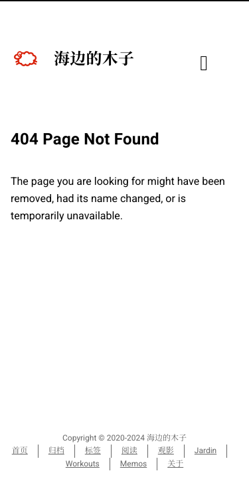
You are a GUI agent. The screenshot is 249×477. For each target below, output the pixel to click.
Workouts (83, 463)
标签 (93, 450)
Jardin (205, 450)
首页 (20, 450)
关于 (175, 463)
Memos (133, 463)
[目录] (204, 66)
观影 (166, 450)
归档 (56, 450)
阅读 (129, 450)
